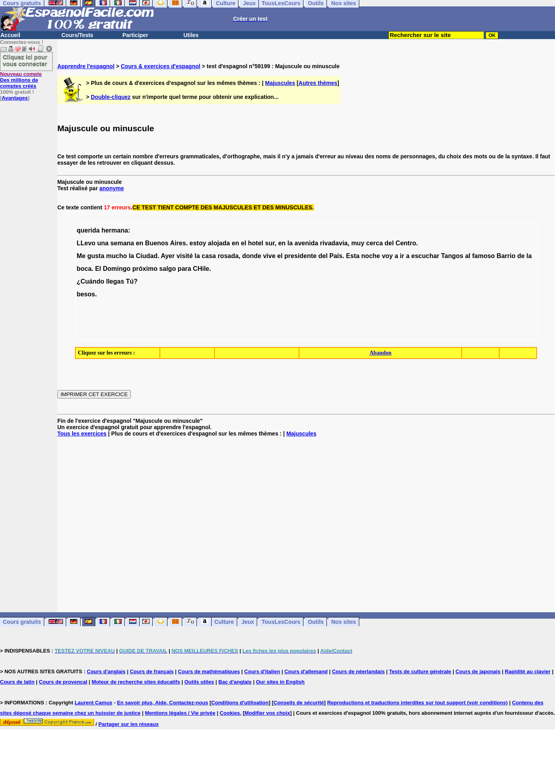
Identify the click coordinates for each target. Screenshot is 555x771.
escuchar (425, 255)
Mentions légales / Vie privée (180, 713)
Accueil (10, 35)
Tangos (452, 255)
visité (185, 255)
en (140, 243)
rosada (228, 255)
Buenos (157, 243)
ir (402, 255)
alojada (219, 243)
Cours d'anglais (106, 671)
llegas (115, 281)
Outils (316, 622)
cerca (374, 243)
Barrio (506, 255)
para (184, 268)
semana (122, 243)
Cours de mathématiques (209, 671)
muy (357, 243)
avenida (307, 243)
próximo (144, 268)
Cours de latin (17, 682)
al (467, 255)
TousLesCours (281, 622)
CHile (201, 268)
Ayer (168, 255)
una (102, 243)
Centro (406, 243)
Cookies (230, 713)
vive (269, 255)
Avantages (15, 98)
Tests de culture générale (420, 671)
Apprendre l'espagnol (85, 66)
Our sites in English (280, 682)
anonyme (111, 188)
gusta (95, 255)
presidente (300, 255)
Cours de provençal (63, 682)
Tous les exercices (81, 433)
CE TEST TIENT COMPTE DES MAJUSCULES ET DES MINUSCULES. (223, 207)
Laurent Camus (93, 703)
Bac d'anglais (235, 682)
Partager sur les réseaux (128, 724)
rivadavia (334, 243)
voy (387, 255)
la (290, 243)
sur (270, 243)
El (98, 268)
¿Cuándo (90, 281)
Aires (178, 243)
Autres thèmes (318, 83)
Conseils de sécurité (299, 703)
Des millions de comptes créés (21, 80)
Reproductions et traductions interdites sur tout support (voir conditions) (417, 703)
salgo (167, 268)
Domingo (116, 268)
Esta (353, 255)
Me (81, 255)
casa (209, 255)
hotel (255, 243)
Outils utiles (199, 682)
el (243, 243)
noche (370, 255)
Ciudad (146, 255)
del (389, 243)
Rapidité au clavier (528, 671)
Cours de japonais (477, 671)
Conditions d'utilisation (240, 703)
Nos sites (343, 622)
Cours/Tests (77, 35)
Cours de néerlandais (358, 671)
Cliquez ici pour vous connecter (25, 60)
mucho (116, 255)
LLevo (86, 243)
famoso (483, 255)
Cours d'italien (262, 671)
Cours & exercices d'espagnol (160, 66)
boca (84, 268)
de (521, 255)
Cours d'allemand (306, 671)
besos (86, 294)
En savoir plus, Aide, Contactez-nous (162, 703)
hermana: (115, 230)
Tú (130, 281)
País (335, 255)
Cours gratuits (22, 622)
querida (88, 230)
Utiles (191, 35)
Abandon (381, 353)
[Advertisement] (306, 524)
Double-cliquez (111, 97)
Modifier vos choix (267, 713)
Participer (135, 35)
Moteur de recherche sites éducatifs (136, 682)
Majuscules (280, 83)
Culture (224, 622)
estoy (197, 243)
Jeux (247, 622)
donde (251, 255)
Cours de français (152, 671)
